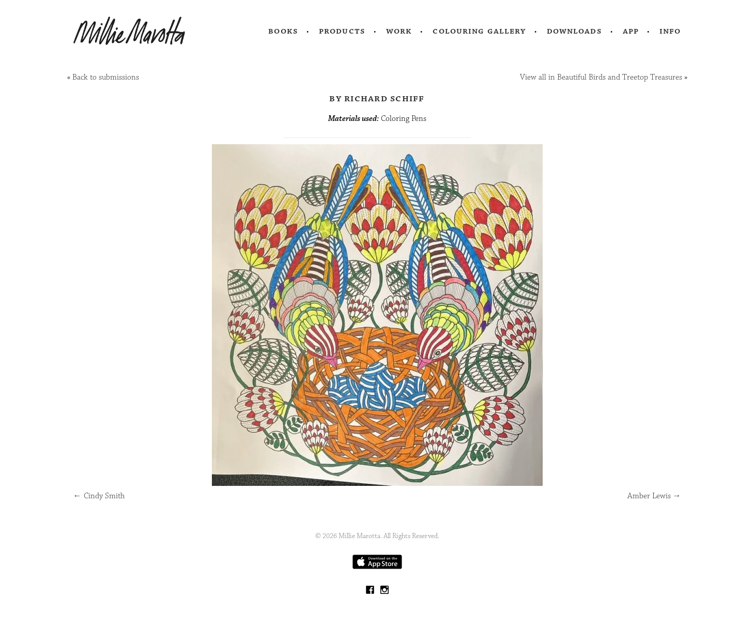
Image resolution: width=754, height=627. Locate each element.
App (631, 31)
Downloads (574, 31)
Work (399, 31)
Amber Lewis (654, 496)
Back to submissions (105, 77)
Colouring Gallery (479, 31)
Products (342, 31)
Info (670, 31)
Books (283, 31)
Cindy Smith (99, 496)
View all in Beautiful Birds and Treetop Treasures (601, 77)
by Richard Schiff (376, 98)
